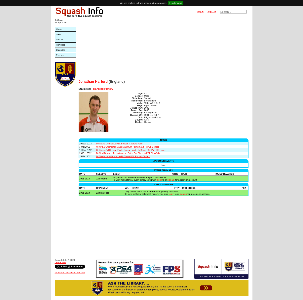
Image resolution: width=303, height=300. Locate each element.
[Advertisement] (163, 50)
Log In (200, 11)
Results (59, 39)
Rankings (60, 45)
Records (60, 55)
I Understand (176, 3)
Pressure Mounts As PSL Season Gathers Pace (119, 143)
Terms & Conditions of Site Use (70, 272)
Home (59, 29)
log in (159, 180)
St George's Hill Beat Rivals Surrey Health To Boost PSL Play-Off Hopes (131, 150)
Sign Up (212, 11)
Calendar (60, 50)
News (59, 34)
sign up (171, 180)
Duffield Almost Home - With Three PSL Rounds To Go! (123, 156)
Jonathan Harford (93, 82)
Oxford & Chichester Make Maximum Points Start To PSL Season (128, 147)
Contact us (60, 262)
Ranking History (103, 88)
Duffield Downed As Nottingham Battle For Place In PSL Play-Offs (128, 153)
